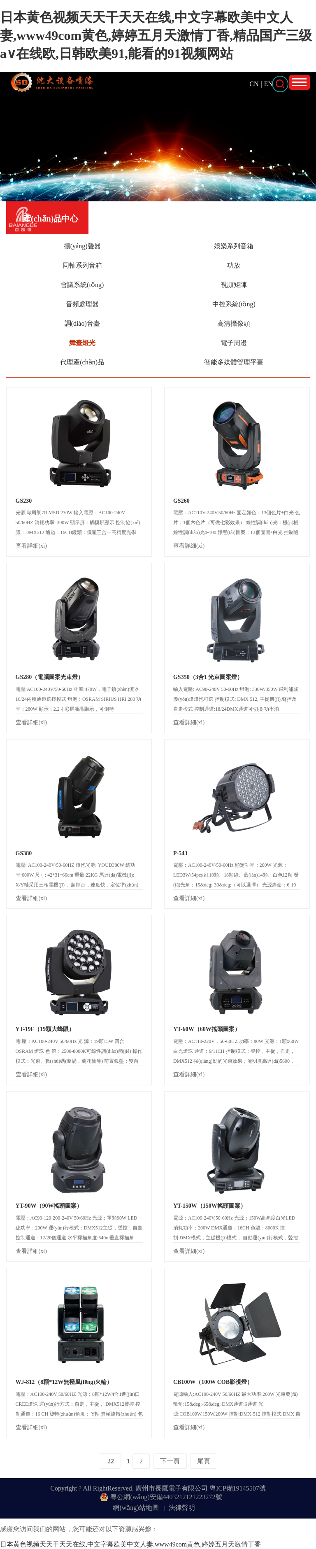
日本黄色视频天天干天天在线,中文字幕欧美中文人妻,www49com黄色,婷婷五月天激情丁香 (130, 1544)
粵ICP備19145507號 (237, 1488)
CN (253, 83)
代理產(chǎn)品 (82, 362)
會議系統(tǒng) (82, 284)
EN (268, 83)
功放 (233, 265)
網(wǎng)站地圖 (135, 1507)
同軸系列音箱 (82, 265)
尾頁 (203, 1461)
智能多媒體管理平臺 (233, 362)
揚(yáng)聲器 (82, 246)
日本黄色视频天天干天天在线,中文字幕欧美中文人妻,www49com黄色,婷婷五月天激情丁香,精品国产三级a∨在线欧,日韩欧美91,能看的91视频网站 (156, 35)
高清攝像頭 (233, 323)
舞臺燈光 (82, 342)
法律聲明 (182, 1507)
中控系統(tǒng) (234, 304)
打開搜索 (280, 84)
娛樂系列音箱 (233, 246)
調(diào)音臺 (82, 323)
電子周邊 (234, 342)
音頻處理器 (82, 304)
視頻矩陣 (234, 284)
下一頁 (170, 1461)
